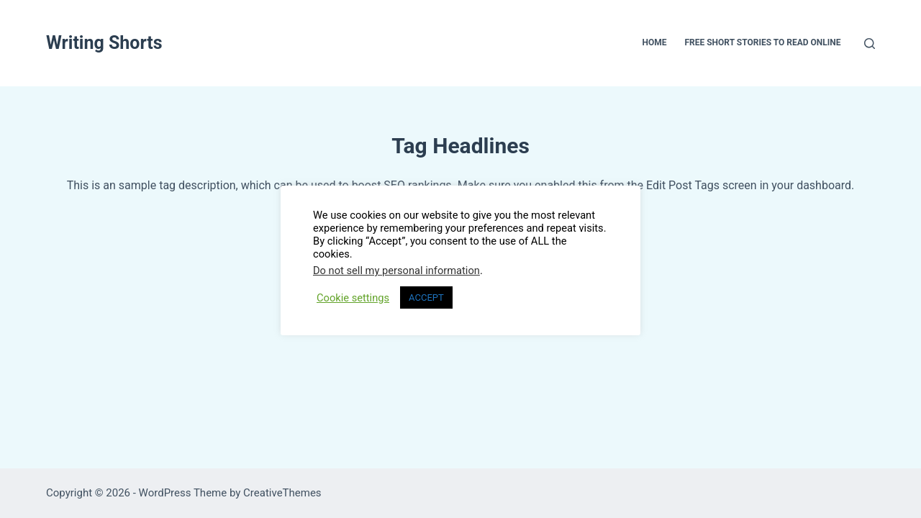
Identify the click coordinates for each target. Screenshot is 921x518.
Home (654, 42)
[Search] (869, 43)
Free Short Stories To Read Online (762, 42)
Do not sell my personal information (396, 270)
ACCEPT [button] (426, 297)
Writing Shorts (104, 42)
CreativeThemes (282, 492)
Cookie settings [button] (353, 297)
